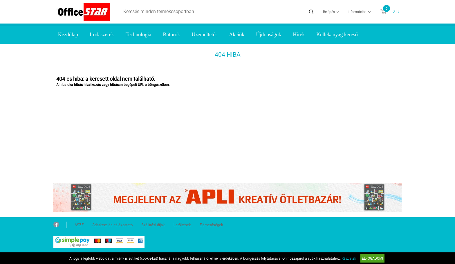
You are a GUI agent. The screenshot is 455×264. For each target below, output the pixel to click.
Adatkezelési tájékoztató (112, 224)
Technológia (138, 34)
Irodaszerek (102, 34)
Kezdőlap (68, 34)
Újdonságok (268, 34)
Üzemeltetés (204, 34)
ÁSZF (79, 224)
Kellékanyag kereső (337, 34)
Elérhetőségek (211, 224)
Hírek (299, 34)
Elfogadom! (372, 258)
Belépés (329, 11)
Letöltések (182, 224)
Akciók (236, 34)
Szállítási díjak (153, 224)
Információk (357, 11)
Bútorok (171, 34)
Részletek (349, 258)
